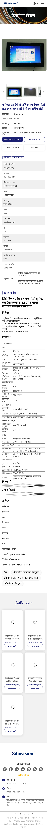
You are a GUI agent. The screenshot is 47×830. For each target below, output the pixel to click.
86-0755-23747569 (16, 783)
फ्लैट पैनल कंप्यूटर (13, 583)
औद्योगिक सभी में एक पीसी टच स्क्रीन (21, 578)
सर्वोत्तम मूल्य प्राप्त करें (12, 139)
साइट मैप (30, 814)
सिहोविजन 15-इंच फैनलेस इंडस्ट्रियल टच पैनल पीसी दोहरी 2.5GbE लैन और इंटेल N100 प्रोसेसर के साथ (34, 637)
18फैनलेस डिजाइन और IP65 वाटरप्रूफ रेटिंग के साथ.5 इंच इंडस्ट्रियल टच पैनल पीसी (34, 680)
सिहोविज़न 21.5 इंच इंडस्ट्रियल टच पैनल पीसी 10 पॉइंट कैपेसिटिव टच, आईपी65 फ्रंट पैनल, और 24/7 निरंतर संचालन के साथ (12, 722)
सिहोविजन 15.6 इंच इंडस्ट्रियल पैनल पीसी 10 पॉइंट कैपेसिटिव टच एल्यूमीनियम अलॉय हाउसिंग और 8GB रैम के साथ (12, 680)
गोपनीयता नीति (19, 814)
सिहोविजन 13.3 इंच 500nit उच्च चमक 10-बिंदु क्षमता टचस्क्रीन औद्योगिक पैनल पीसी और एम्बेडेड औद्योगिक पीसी (12, 637)
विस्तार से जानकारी (13, 148)
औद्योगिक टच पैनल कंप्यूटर (26, 572)
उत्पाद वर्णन (34, 148)
